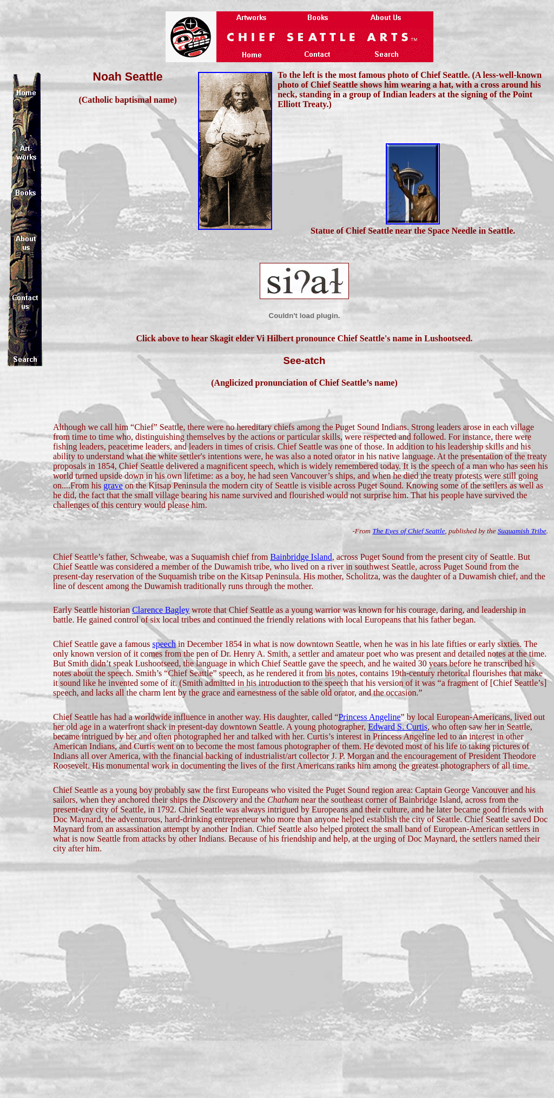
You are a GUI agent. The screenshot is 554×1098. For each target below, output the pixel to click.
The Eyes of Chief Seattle (408, 531)
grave (113, 485)
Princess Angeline (369, 717)
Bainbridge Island (301, 556)
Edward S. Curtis (397, 726)
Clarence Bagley (160, 609)
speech (164, 644)
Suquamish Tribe (522, 531)
